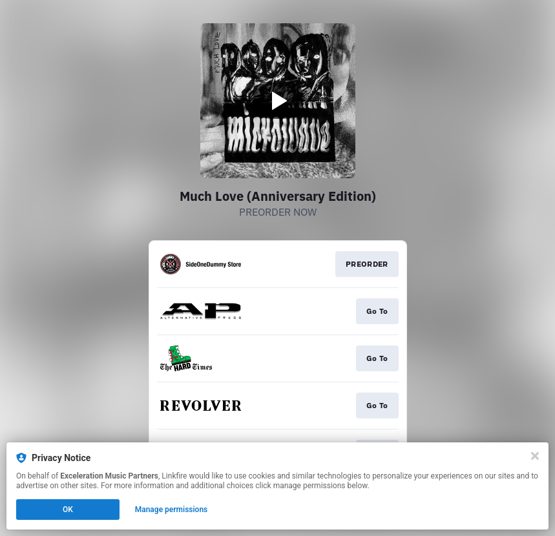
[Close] (535, 456)
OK (68, 509)
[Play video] (277, 101)
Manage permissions (171, 509)
